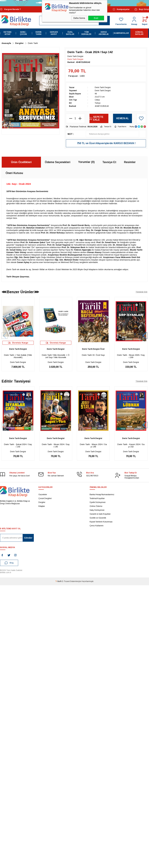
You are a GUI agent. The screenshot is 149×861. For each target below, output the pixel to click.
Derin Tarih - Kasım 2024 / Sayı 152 (131, 445)
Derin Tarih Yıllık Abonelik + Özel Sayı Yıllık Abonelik (55, 356)
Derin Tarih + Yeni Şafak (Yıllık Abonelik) (18, 356)
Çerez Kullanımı (96, 526)
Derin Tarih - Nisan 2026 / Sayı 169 (131, 356)
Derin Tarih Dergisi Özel (93, 349)
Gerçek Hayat (54, 33)
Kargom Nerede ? (10, 9)
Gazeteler (42, 494)
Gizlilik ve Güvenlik (98, 518)
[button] (144, 336)
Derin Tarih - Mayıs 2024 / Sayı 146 (93, 445)
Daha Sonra (79, 18)
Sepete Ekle (96, 118)
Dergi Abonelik (104, 33)
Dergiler (41, 502)
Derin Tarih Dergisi (18, 349)
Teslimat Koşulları (97, 498)
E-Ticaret (66, 581)
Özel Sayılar (70, 33)
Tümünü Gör (141, 292)
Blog (9, 562)
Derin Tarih (38, 33)
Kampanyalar (121, 9)
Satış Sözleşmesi (97, 510)
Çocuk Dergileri (45, 498)
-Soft (58, 581)
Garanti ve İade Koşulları (100, 514)
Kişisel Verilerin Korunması (101, 522)
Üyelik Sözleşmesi (97, 502)
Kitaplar (41, 506)
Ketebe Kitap (7, 33)
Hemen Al (122, 118)
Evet (96, 18)
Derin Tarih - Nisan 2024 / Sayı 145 (56, 445)
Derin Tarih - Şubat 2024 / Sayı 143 (18, 445)
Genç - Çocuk (23, 33)
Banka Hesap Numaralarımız (102, 494)
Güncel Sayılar (139, 33)
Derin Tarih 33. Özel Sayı (93, 355)
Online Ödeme (96, 506)
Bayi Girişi (141, 9)
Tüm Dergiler (86, 33)
